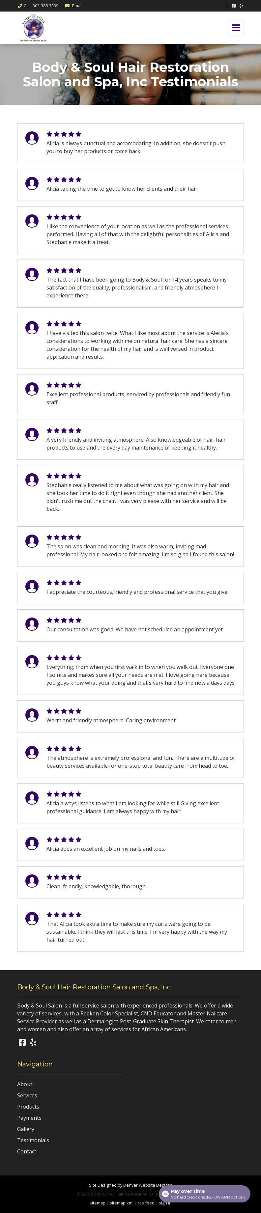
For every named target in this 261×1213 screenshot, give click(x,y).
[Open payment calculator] (204, 1193)
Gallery (25, 1129)
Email (73, 6)
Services (27, 1095)
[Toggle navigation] (236, 28)
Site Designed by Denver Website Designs (130, 1185)
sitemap (97, 1203)
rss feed (146, 1203)
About (24, 1084)
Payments (29, 1117)
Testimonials (33, 1140)
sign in (165, 1203)
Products (28, 1106)
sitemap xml (121, 1203)
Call (37, 6)
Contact (26, 1151)
